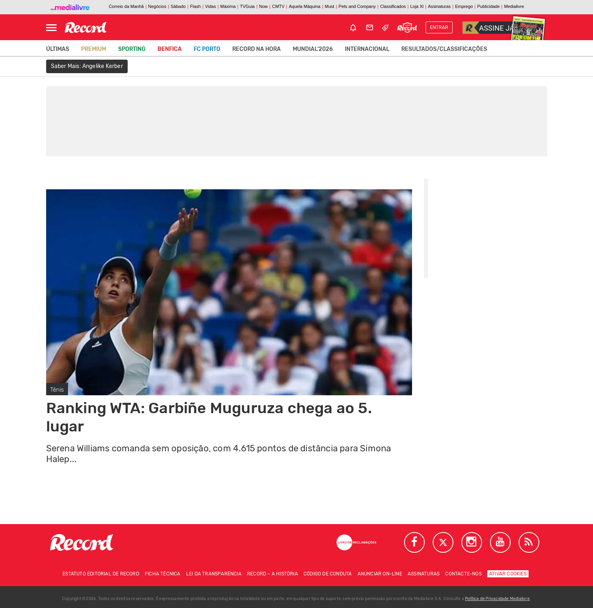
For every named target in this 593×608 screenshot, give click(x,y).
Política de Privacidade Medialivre (497, 598)
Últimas (57, 49)
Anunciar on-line (380, 574)
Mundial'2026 (313, 49)
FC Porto (207, 49)
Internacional (367, 49)
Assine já (489, 27)
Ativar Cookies (508, 574)
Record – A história (272, 574)
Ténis (57, 389)
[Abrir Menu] (51, 27)
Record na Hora (256, 49)
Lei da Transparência (213, 574)
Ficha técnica (163, 574)
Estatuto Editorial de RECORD (100, 574)
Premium (93, 49)
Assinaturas (423, 574)
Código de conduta (327, 574)
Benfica (169, 49)
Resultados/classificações (444, 49)
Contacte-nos (463, 574)
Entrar (439, 27)
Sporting (132, 49)
